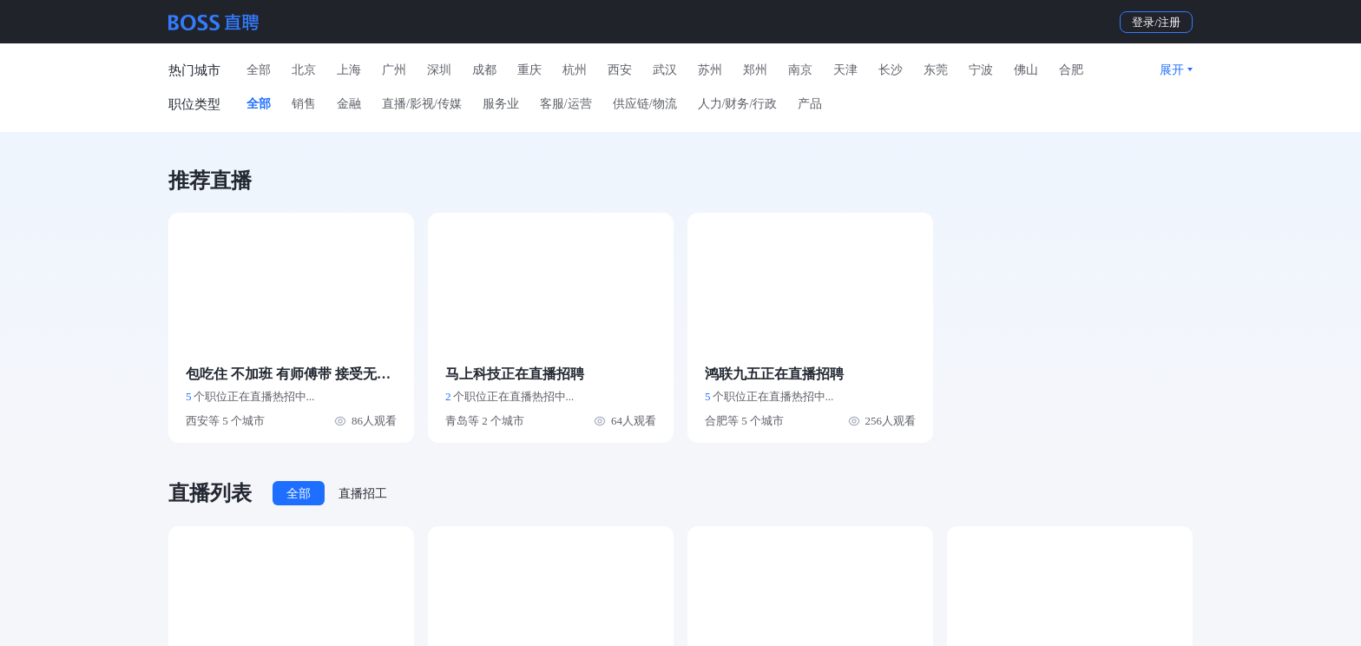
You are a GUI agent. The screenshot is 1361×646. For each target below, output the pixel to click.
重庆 (529, 69)
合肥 (1071, 69)
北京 (304, 69)
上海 (349, 69)
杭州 (574, 69)
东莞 (936, 69)
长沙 (890, 69)
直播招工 (363, 493)
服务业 (501, 103)
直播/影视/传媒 (422, 103)
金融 (349, 103)
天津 (845, 69)
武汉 (665, 69)
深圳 (439, 69)
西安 (620, 69)
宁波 (981, 69)
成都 (484, 69)
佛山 (1026, 69)
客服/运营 (566, 103)
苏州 (710, 69)
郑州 (755, 69)
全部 (259, 69)
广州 (394, 69)
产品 (810, 103)
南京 (800, 69)
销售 (304, 103)
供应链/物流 (645, 103)
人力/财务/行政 (738, 103)
